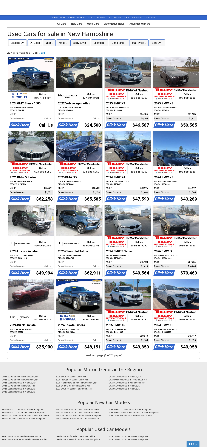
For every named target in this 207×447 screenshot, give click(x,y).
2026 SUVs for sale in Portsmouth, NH (20, 376)
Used (35, 42)
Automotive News (114, 23)
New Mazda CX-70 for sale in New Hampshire (77, 412)
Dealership (118, 42)
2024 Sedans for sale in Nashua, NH (19, 389)
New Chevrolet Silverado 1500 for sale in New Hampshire (130, 415)
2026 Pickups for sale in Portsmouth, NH (128, 379)
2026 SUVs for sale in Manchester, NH (20, 379)
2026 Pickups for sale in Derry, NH (72, 379)
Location (100, 42)
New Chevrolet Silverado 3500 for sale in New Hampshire (77, 418)
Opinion (101, 17)
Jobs (126, 17)
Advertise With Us (140, 23)
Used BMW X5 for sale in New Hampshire (75, 436)
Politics (71, 17)
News (62, 17)
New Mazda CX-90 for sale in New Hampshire (130, 409)
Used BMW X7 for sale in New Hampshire (128, 439)
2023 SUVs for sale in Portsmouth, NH (74, 389)
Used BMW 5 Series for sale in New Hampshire (24, 439)
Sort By (157, 42)
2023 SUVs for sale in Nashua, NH (125, 389)
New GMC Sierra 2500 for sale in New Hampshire (79, 415)
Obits (110, 17)
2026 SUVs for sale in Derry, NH (71, 376)
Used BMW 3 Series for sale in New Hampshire (78, 439)
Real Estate (137, 17)
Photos (118, 17)
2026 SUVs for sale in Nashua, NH (125, 376)
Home (54, 17)
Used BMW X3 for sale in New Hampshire (21, 436)
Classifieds (150, 17)
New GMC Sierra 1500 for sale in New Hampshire (25, 415)
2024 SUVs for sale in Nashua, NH (125, 386)
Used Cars (93, 23)
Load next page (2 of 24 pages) (103, 355)
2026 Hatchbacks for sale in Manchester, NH (76, 383)
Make (63, 42)
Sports (92, 17)
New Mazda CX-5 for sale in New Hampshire (23, 409)
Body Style (80, 42)
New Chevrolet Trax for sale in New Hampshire (24, 418)
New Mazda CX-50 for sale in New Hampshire (77, 409)
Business (82, 17)
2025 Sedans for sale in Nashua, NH (73, 386)
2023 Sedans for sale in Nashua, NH (19, 392)
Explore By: (17, 42)
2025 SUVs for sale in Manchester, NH (127, 383)
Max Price (139, 42)
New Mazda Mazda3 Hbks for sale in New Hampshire (134, 412)
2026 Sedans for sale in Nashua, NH (19, 383)
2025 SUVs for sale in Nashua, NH (18, 386)
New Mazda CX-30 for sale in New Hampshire (23, 412)
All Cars (61, 23)
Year (49, 42)
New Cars (76, 23)
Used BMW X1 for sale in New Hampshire (128, 436)
